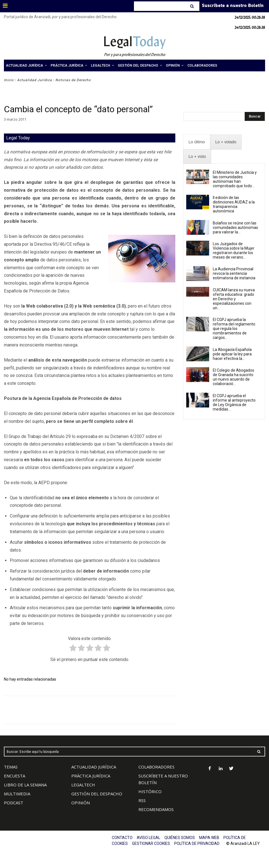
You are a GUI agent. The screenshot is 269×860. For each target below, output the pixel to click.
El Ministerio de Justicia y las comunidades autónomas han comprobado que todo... (235, 179)
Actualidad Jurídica (34, 80)
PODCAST (13, 802)
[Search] (192, 6)
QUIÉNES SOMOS (179, 837)
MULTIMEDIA (17, 793)
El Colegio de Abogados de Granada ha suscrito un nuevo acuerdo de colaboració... (233, 377)
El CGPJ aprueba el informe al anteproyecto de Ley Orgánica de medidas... (234, 402)
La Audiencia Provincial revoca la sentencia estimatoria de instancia (234, 273)
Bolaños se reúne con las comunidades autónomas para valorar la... (235, 227)
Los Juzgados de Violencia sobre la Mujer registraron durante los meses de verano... (233, 250)
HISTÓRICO (150, 791)
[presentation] (196, 142)
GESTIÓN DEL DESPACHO (96, 793)
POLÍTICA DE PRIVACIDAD (197, 843)
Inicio (9, 80)
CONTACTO (122, 837)
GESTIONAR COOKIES (151, 843)
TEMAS (11, 767)
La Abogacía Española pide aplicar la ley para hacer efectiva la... (232, 354)
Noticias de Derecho (73, 80)
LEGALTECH (83, 785)
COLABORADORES (156, 767)
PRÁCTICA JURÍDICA (90, 776)
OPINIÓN (80, 802)
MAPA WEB (209, 837)
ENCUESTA (14, 776)
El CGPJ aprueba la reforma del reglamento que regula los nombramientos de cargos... (234, 328)
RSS (142, 800)
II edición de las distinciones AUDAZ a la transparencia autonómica (234, 204)
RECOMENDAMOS (156, 809)
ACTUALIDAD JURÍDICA (93, 767)
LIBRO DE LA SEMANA (25, 785)
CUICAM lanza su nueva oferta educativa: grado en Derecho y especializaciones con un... (234, 299)
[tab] (196, 142)
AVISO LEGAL (148, 837)
